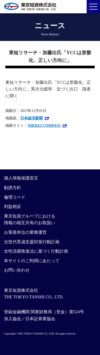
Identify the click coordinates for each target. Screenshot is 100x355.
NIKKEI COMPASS (44, 126)
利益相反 (12, 206)
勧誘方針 (12, 187)
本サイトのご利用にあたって (31, 260)
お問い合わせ (17, 270)
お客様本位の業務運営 (25, 232)
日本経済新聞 (31, 118)
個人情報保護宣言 (21, 178)
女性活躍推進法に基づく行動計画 (36, 251)
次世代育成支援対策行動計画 (31, 242)
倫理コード (14, 197)
